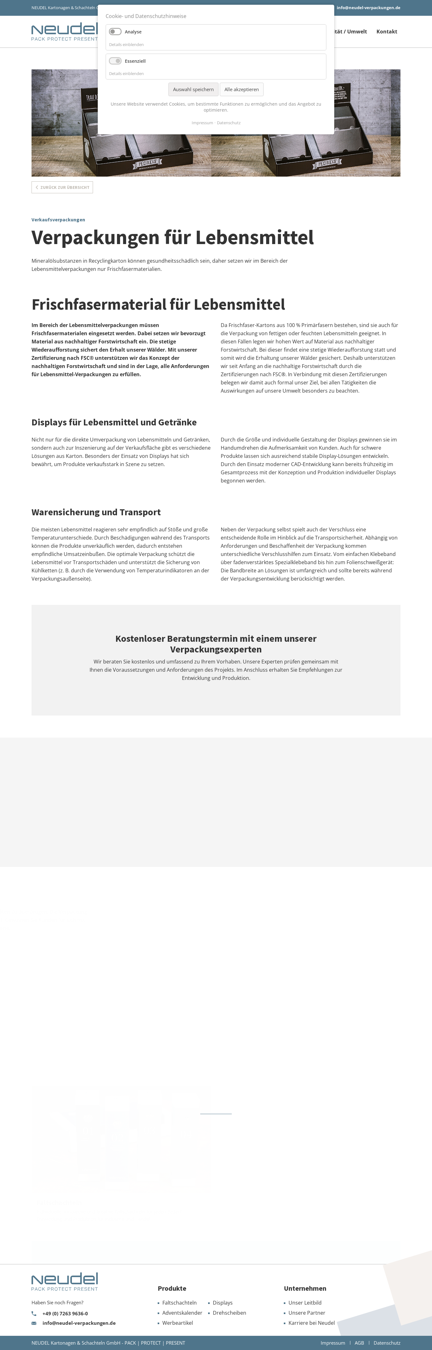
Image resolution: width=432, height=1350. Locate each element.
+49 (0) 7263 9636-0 (65, 1313)
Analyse (133, 32)
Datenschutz (229, 123)
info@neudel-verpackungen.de (368, 7)
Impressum (202, 123)
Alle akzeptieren (242, 89)
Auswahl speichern (193, 89)
